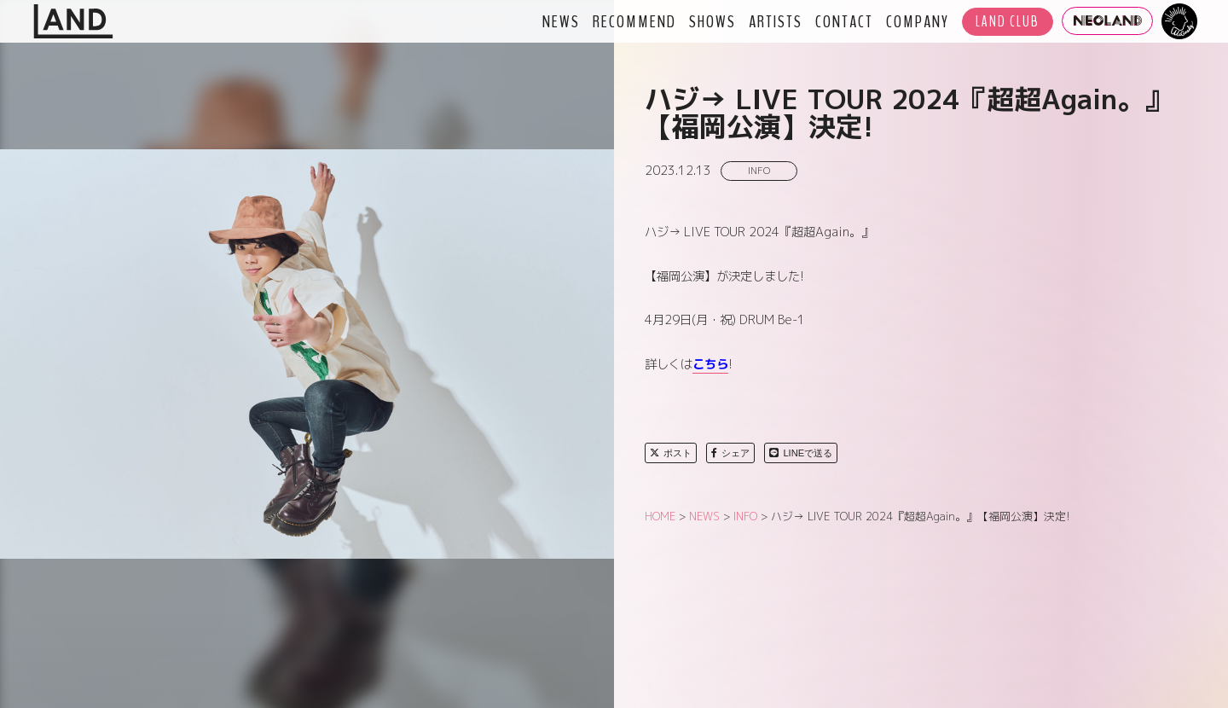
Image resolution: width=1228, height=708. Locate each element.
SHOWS (712, 21)
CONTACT (844, 21)
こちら (710, 364)
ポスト (671, 453)
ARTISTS (775, 21)
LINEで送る (800, 453)
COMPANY (917, 21)
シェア (730, 453)
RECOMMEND (634, 21)
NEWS (561, 21)
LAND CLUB (1008, 22)
